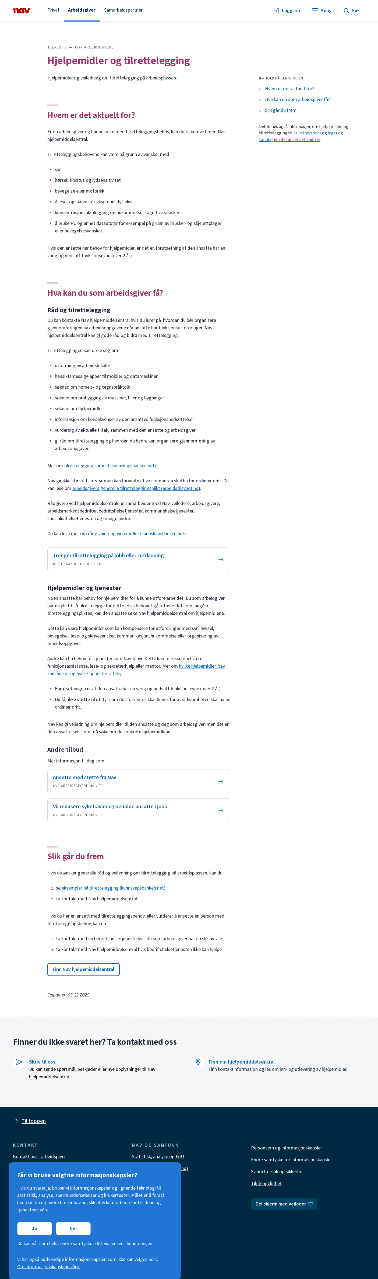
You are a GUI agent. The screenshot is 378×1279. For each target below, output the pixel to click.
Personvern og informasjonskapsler (286, 1148)
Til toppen (29, 1121)
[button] (83, 969)
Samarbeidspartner (123, 10)
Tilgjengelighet (266, 1183)
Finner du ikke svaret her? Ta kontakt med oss (94, 1042)
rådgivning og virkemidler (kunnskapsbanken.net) (137, 533)
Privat (53, 10)
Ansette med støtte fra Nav (84, 777)
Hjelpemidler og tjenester (84, 588)
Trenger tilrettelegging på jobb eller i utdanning (108, 555)
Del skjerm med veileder (284, 1204)
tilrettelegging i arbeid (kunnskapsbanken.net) (110, 465)
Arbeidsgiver (82, 10)
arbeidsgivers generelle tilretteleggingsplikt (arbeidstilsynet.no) (136, 488)
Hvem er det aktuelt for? (91, 115)
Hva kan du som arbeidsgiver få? (105, 293)
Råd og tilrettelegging (78, 310)
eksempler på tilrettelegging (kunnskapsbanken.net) (113, 888)
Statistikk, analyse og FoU (158, 1156)
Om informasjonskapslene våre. (48, 1266)
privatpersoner (307, 133)
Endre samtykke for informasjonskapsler (291, 1159)
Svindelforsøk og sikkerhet (277, 1171)
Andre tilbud (65, 749)
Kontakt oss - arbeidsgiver (39, 1156)
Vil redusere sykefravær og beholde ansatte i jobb (110, 806)
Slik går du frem (75, 856)
